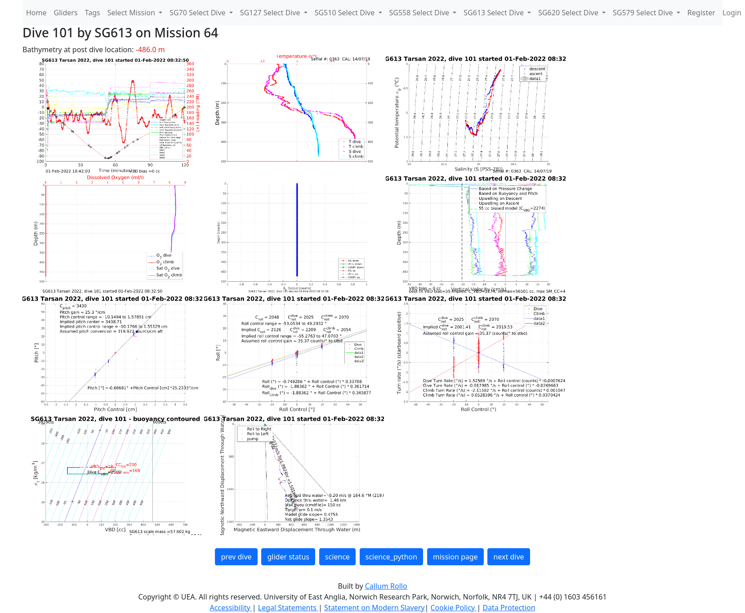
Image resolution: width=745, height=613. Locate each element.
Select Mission (132, 13)
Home (36, 13)
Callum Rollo (386, 586)
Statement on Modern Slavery (374, 608)
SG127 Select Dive (271, 13)
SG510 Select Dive (346, 13)
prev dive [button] (236, 557)
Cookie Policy (453, 608)
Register (701, 13)
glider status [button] (288, 557)
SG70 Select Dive (199, 13)
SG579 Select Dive (644, 13)
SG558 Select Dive (420, 13)
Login (732, 13)
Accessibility (231, 608)
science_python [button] (391, 557)
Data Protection (508, 608)
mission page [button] (455, 557)
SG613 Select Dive (495, 13)
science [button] (337, 557)
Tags (92, 13)
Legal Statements (288, 608)
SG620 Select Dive (569, 13)
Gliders (66, 13)
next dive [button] (508, 557)
